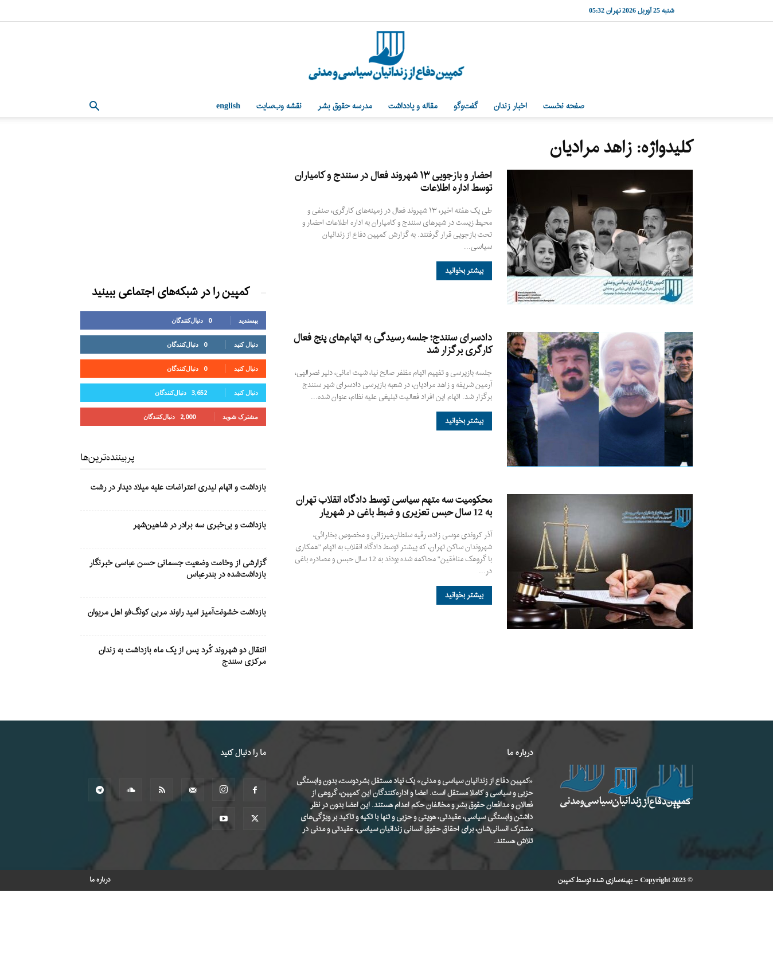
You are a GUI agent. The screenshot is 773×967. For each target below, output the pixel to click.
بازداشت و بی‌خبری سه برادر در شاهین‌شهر (199, 525)
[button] (94, 107)
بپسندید (248, 320)
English (228, 106)
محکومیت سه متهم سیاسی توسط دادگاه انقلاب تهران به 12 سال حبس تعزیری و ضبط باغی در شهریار (394, 506)
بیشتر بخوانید (464, 270)
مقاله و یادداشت (413, 106)
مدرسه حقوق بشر (345, 106)
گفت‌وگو (466, 106)
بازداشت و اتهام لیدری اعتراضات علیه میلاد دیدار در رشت (178, 487)
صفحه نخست (563, 106)
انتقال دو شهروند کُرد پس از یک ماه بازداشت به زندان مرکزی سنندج (182, 656)
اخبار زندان (510, 106)
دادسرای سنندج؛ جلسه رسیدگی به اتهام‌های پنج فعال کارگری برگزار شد (393, 344)
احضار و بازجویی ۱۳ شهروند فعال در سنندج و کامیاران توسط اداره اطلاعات (393, 182)
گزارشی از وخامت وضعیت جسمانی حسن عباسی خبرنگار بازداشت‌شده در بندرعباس (177, 569)
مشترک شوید (240, 416)
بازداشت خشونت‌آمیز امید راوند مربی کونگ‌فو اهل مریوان (177, 612)
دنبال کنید (246, 344)
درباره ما (100, 880)
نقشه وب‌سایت (279, 106)
